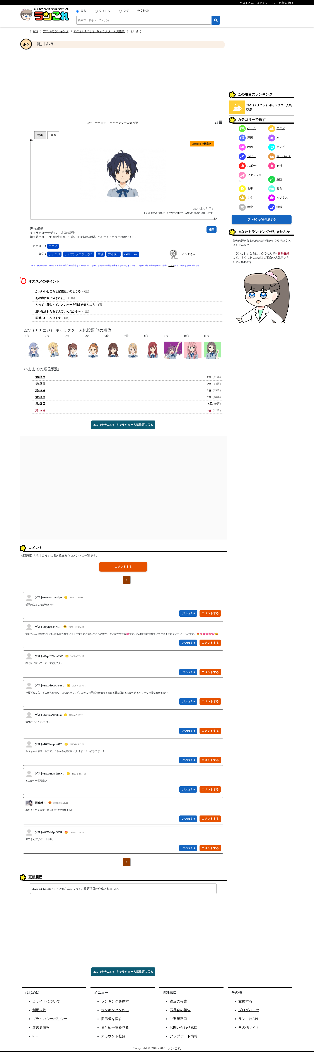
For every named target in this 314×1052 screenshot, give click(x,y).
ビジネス (278, 197)
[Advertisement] (123, 84)
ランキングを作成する (261, 219)
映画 (246, 146)
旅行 (275, 165)
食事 (246, 188)
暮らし (276, 188)
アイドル (113, 254)
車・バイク (279, 156)
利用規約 (39, 1010)
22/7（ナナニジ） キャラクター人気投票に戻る (123, 424)
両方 (83, 10)
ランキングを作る (115, 1010)
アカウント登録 (113, 1036)
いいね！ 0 (188, 613)
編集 (211, 229)
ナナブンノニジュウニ (79, 254)
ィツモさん (189, 254)
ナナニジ (54, 254)
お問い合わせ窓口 (184, 1027)
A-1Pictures (130, 254)
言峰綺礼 (40, 802)
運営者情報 (41, 1027)
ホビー (247, 156)
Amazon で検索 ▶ (202, 143)
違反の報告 (178, 1001)
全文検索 (143, 10)
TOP (35, 31)
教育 (246, 207)
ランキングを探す (115, 1001)
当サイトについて (46, 1001)
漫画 (246, 137)
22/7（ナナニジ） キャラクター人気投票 (99, 31)
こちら (171, 265)
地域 (275, 207)
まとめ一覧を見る (115, 1027)
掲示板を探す (111, 1019)
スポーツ (249, 165)
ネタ (246, 197)
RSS (35, 1036)
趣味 (275, 179)
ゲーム (247, 128)
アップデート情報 (184, 1036)
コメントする (123, 566)
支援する (245, 1001)
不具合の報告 (180, 1010)
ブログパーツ (248, 1010)
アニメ (53, 246)
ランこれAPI (248, 1019)
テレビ (276, 146)
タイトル (104, 10)
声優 (100, 254)
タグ (126, 10)
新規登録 (283, 253)
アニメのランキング (55, 31)
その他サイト (248, 1027)
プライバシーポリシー (49, 1019)
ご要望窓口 (178, 1019)
